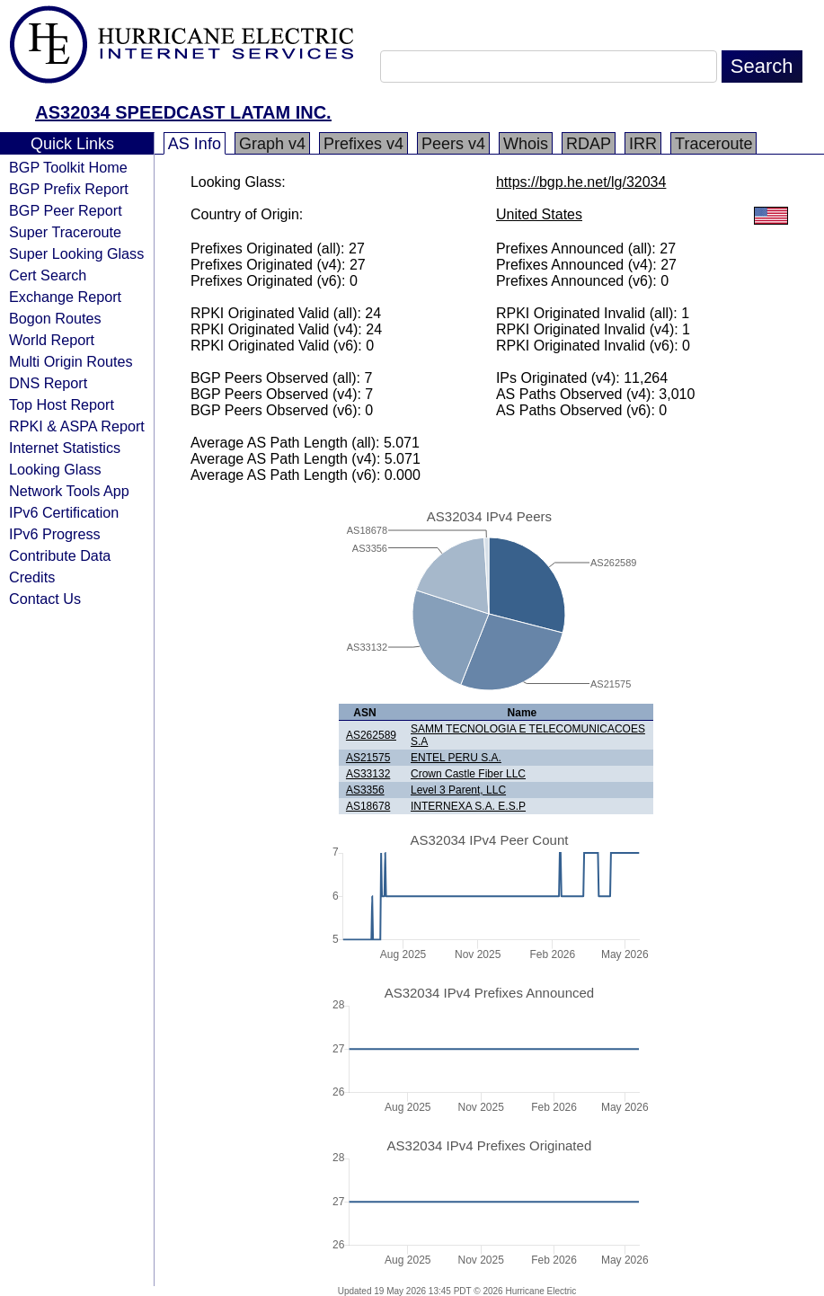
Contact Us (45, 598)
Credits (32, 577)
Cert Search (47, 275)
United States (539, 214)
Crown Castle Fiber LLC (468, 774)
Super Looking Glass (76, 253)
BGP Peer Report (65, 210)
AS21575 (368, 757)
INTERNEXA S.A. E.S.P (468, 806)
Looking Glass (55, 469)
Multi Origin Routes (71, 361)
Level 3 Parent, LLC (458, 790)
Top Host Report (61, 404)
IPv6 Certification (64, 512)
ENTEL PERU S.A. (456, 757)
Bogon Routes (55, 318)
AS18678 (368, 806)
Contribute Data (60, 555)
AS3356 (365, 790)
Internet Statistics (64, 447)
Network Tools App (69, 491)
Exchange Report (65, 296)
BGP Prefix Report (68, 189)
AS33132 (368, 774)
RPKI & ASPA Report (77, 426)
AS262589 (371, 735)
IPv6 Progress (55, 534)
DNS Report (48, 383)
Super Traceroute (65, 232)
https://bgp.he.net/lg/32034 (581, 182)
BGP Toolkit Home (68, 167)
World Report (51, 340)
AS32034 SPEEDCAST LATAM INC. (183, 112)
